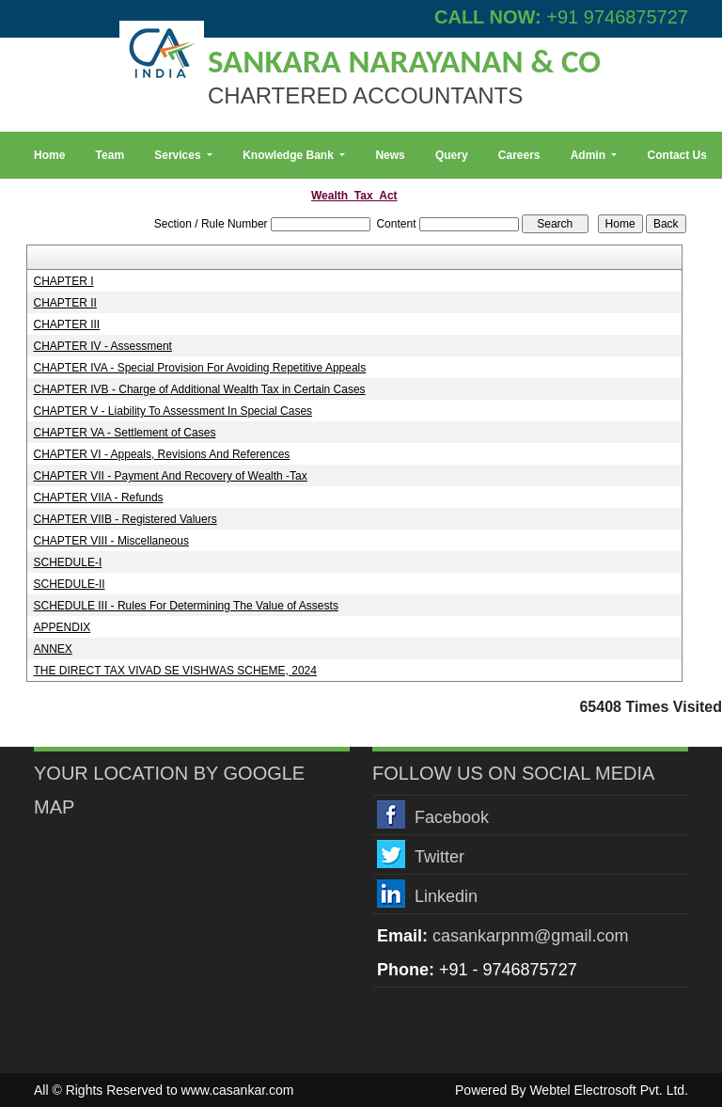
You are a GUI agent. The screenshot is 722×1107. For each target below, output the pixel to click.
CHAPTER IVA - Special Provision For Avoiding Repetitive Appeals (200, 367)
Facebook (452, 817)
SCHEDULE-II (69, 584)
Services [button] (179, 155)
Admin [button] (590, 155)
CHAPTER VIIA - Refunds (99, 497)
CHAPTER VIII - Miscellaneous (111, 540)
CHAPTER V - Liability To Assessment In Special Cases (173, 411)
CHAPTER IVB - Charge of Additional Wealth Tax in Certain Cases (200, 389)
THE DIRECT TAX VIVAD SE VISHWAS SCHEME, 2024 (175, 670)
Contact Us (677, 155)
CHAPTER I (64, 281)
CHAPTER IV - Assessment (103, 346)
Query (451, 155)
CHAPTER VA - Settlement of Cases (125, 432)
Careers (519, 155)
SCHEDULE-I (68, 562)
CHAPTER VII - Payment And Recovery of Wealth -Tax (170, 475)
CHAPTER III (67, 324)
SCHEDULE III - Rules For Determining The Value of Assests (186, 605)
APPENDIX (62, 627)
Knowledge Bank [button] (290, 155)
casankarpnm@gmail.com (530, 935)
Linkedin (446, 896)
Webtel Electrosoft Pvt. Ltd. (608, 1090)
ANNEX (53, 649)
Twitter (439, 856)
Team (110, 155)
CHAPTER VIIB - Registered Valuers (125, 519)
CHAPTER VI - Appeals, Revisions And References (162, 454)
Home (49, 155)
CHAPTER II (65, 302)
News (389, 155)
